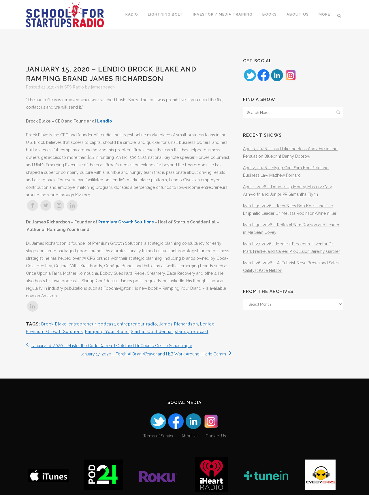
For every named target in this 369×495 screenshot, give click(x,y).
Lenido (207, 324)
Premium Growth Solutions (126, 222)
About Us (190, 436)
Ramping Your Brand (107, 331)
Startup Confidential (152, 331)
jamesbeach (103, 87)
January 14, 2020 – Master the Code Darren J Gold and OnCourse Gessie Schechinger (109, 345)
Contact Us (216, 436)
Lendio (104, 121)
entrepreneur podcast (92, 324)
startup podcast (191, 331)
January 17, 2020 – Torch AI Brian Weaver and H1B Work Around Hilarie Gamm (155, 354)
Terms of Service (158, 436)
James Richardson (178, 324)
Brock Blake (54, 324)
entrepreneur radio (137, 324)
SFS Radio (74, 87)
